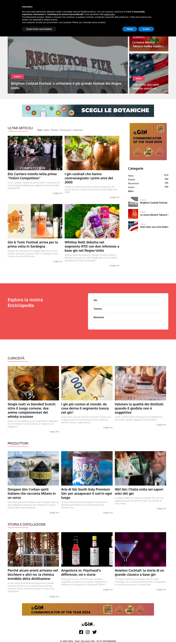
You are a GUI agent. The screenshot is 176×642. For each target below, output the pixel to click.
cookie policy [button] (109, 14)
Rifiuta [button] (130, 29)
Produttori (18, 443)
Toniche (98, 308)
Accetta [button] (146, 29)
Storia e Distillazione (27, 524)
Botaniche (99, 317)
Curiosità (16, 358)
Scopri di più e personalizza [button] (39, 29)
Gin (95, 300)
